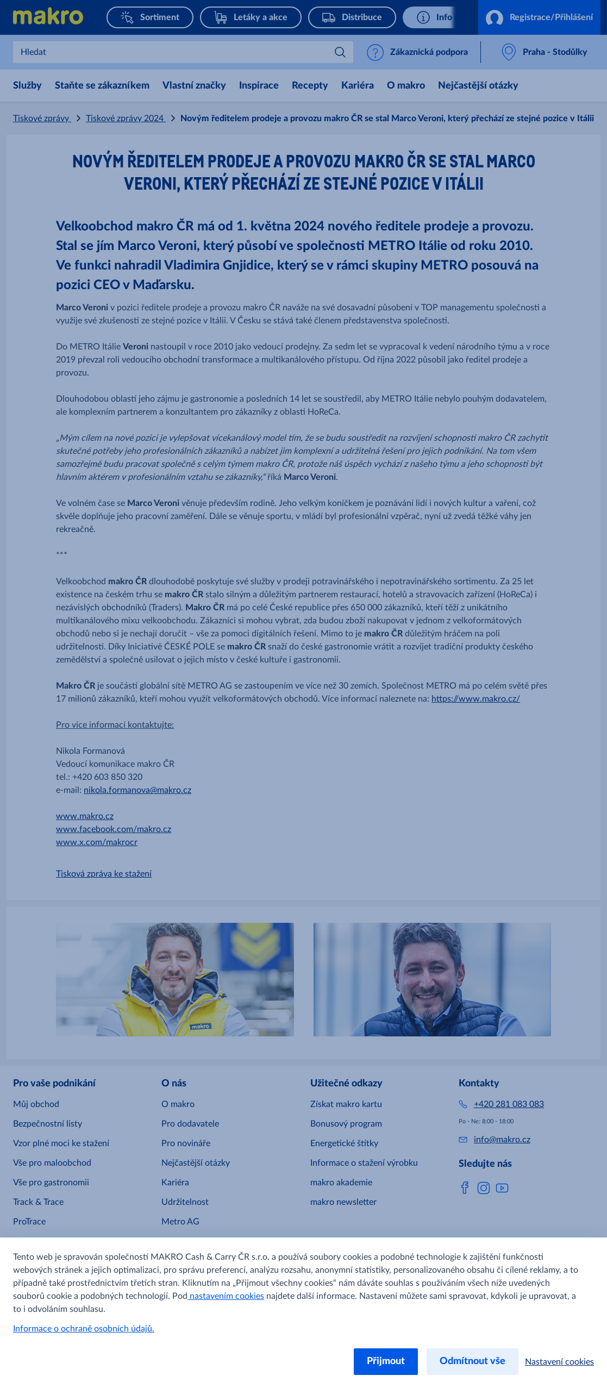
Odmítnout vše (472, 1361)
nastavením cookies (225, 1296)
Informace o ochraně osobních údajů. (83, 1328)
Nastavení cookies (559, 1362)
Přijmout (386, 1361)
